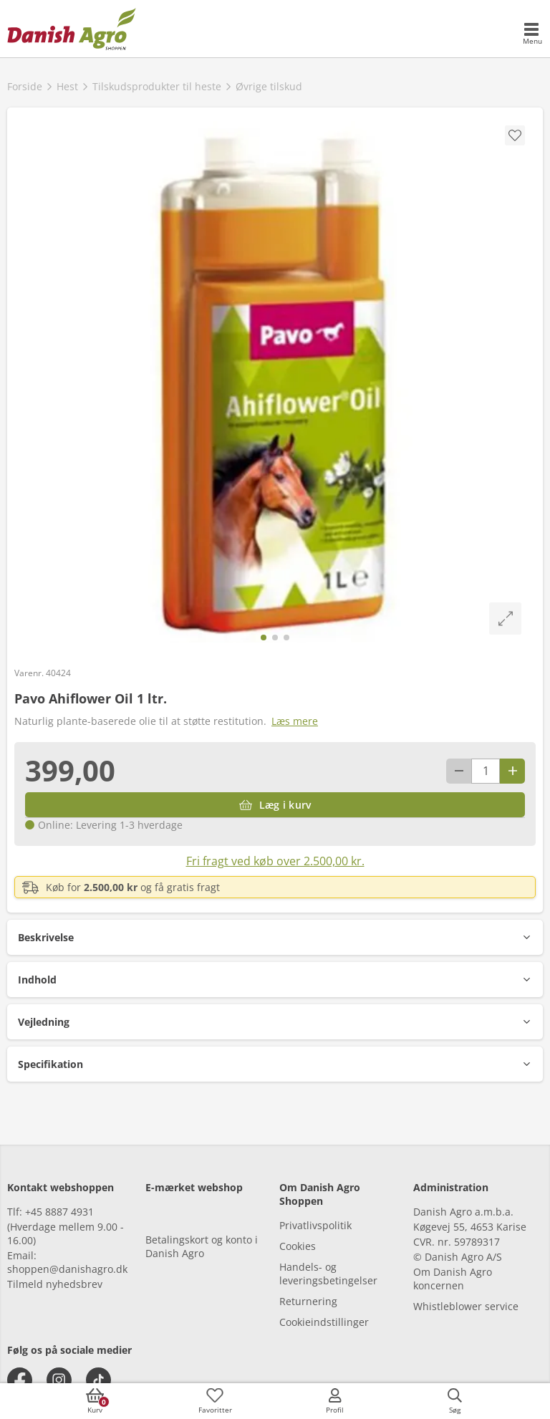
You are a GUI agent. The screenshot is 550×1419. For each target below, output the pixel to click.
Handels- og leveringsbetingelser (328, 1273)
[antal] (485, 771)
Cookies (297, 1246)
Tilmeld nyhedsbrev (54, 1284)
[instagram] (59, 1379)
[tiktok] (98, 1379)
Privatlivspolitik (315, 1225)
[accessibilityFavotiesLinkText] (215, 1401)
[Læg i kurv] (275, 804)
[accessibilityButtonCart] (95, 1401)
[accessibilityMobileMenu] (532, 34)
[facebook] (19, 1379)
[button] (275, 937)
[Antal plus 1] (512, 771)
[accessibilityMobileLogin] (335, 1401)
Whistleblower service (465, 1306)
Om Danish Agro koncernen (452, 1278)
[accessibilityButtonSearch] (455, 1401)
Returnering (308, 1301)
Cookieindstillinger (324, 1322)
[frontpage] (71, 28)
